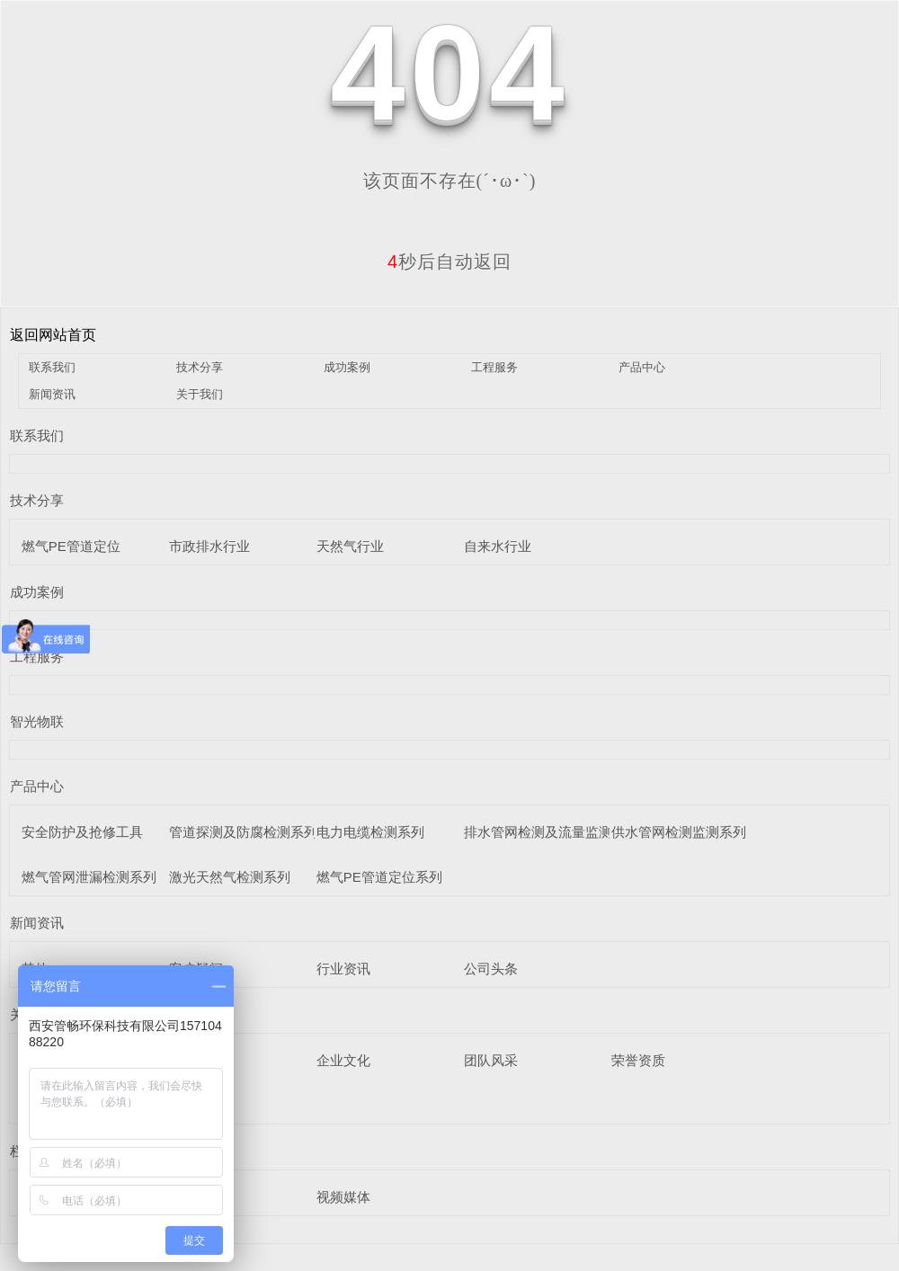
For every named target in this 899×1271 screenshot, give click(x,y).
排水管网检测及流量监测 (538, 832)
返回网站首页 (53, 334)
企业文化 (343, 1060)
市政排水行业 (209, 546)
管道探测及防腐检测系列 (243, 832)
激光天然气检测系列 (229, 876)
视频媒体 (343, 1196)
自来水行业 (497, 546)
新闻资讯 (52, 394)
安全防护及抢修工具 (82, 832)
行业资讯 (343, 968)
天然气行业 (350, 546)
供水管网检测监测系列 (678, 832)
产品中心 (642, 367)
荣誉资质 (638, 1060)
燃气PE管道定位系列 (379, 876)
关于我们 (199, 394)
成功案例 (347, 367)
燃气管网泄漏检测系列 (89, 876)
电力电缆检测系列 (370, 832)
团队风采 (491, 1060)
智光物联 (37, 721)
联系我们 (52, 367)
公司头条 (491, 968)
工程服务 (494, 367)
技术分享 (199, 367)
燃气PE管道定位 (71, 546)
